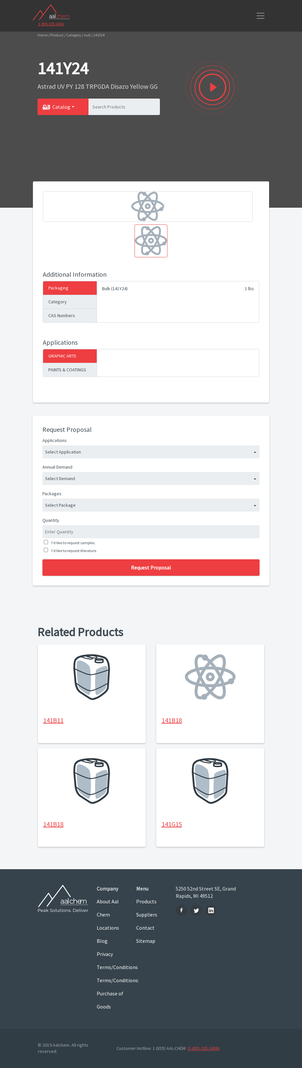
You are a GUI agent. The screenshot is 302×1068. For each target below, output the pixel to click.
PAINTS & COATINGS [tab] (67, 370)
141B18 (172, 720)
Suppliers (146, 914)
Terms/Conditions (111, 967)
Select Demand (60, 478)
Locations (108, 927)
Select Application (63, 452)
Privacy (105, 954)
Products (146, 901)
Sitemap (145, 941)
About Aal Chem (108, 908)
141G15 (172, 824)
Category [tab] (57, 302)
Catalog (61, 107)
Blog (102, 941)
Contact (145, 927)
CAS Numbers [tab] (61, 315)
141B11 (53, 720)
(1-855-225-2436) (203, 1048)
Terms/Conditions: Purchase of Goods (111, 993)
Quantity (50, 520)
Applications (54, 440)
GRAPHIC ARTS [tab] (62, 356)
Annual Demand (57, 467)
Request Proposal (151, 567)
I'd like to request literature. (73, 550)
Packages (52, 494)
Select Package (60, 505)
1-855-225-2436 (51, 23)
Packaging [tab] (58, 288)
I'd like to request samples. (72, 542)
